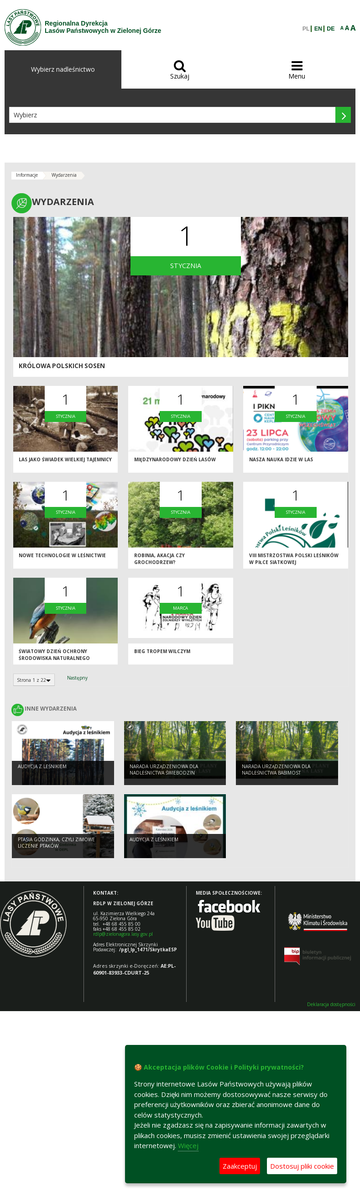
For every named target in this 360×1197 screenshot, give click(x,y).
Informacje (27, 175)
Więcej (188, 1145)
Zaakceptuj (240, 1166)
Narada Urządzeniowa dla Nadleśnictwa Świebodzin (164, 771)
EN (318, 29)
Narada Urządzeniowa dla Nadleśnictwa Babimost (276, 771)
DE (330, 29)
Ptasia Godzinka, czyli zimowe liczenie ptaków (56, 844)
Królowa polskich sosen (62, 366)
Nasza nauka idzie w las (281, 462)
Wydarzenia (64, 175)
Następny (77, 678)
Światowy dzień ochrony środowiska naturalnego (54, 657)
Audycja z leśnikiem (42, 768)
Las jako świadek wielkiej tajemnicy (65, 462)
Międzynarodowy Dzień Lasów (175, 462)
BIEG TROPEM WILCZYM (162, 654)
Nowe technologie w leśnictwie (62, 558)
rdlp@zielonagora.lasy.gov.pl (123, 934)
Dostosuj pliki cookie (302, 1166)
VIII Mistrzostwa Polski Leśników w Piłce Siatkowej (294, 561)
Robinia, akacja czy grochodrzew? (159, 561)
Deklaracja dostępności (331, 1004)
